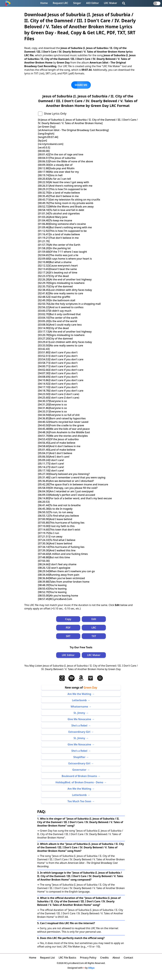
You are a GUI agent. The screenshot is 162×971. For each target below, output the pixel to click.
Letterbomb (79, 700)
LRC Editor (68, 655)
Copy (68, 619)
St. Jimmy (79, 713)
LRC (93, 627)
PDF (68, 627)
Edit (93, 619)
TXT (94, 636)
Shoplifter (79, 757)
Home (44, 3)
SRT (68, 636)
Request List (47, 957)
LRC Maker (110, 3)
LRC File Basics (67, 957)
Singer (77, 3)
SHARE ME (81, 85)
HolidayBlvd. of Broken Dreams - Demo (79, 782)
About (116, 957)
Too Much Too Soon (79, 801)
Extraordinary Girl (79, 732)
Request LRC (60, 3)
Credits (104, 957)
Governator (79, 769)
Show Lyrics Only (55, 113)
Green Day (90, 687)
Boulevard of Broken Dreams (79, 776)
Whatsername (79, 706)
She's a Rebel (79, 725)
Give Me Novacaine (79, 719)
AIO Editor (92, 3)
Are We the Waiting (79, 694)
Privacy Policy (88, 957)
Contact (128, 957)
